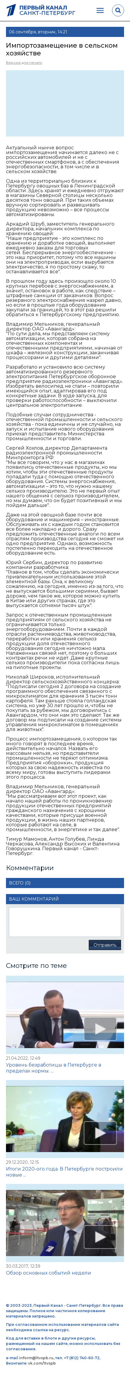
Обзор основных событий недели (48, 1273)
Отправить (105, 945)
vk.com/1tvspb (42, 1363)
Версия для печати (24, 62)
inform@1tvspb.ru (36, 1358)
